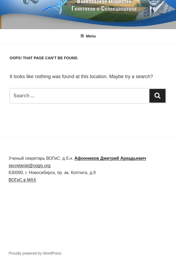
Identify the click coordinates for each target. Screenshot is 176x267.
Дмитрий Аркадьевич (110, 158)
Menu (88, 36)
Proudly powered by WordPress (35, 253)
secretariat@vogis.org (30, 165)
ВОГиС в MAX (22, 180)
